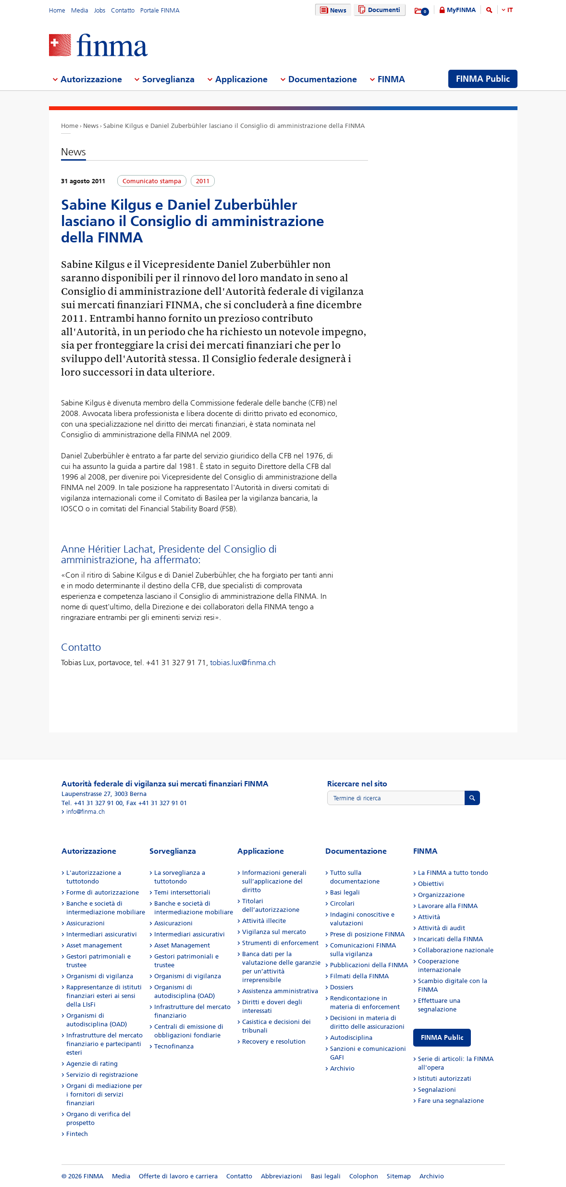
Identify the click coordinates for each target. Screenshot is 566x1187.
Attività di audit (441, 928)
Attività (429, 917)
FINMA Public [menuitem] (483, 79)
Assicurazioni (85, 923)
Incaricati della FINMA (450, 939)
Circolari (342, 903)
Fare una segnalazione (451, 1100)
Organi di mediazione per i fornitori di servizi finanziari (104, 1094)
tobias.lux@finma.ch (243, 662)
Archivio (342, 1068)
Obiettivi (431, 883)
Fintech (77, 1133)
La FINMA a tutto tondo (453, 872)
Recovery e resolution (274, 1041)
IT (510, 9)
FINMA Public (442, 1038)
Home (57, 10)
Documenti (378, 9)
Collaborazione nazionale (455, 950)
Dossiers (341, 987)
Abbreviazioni (281, 1176)
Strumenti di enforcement (280, 943)
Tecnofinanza (174, 1046)
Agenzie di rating (92, 1063)
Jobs (99, 10)
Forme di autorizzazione (102, 892)
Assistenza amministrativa (280, 991)
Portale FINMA (160, 10)
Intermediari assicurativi (101, 934)
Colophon (363, 1176)
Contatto (123, 10)
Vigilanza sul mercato (274, 931)
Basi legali (345, 892)
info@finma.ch (85, 811)
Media (79, 10)
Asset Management (182, 945)
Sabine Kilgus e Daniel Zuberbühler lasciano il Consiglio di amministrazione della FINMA (234, 125)
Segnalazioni (437, 1089)
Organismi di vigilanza (99, 976)
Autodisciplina (351, 1037)
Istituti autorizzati (444, 1078)
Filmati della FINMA (359, 976)
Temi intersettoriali (182, 892)
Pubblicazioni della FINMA (369, 965)
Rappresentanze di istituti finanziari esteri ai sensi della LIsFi (104, 996)
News (332, 10)
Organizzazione (441, 894)
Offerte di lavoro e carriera (178, 1176)
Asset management (94, 945)
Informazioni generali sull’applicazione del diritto (274, 881)
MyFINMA (461, 9)
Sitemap (399, 1176)
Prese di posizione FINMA (367, 934)
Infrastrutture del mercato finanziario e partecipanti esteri (104, 1044)
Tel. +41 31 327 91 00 (92, 803)
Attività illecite (264, 920)
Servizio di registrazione (102, 1074)
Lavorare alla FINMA (448, 905)
